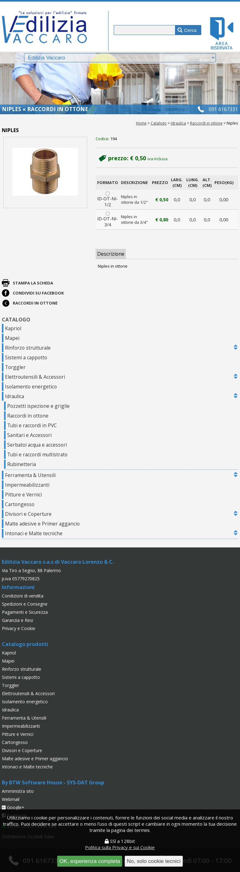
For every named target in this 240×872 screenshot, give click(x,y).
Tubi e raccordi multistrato (37, 454)
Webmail (10, 799)
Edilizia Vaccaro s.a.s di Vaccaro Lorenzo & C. (58, 561)
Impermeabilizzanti (27, 484)
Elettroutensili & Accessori (35, 376)
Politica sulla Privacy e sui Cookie (120, 847)
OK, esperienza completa (89, 861)
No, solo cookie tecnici (154, 861)
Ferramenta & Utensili (30, 475)
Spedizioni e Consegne (25, 604)
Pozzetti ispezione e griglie (38, 406)
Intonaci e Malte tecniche (33, 533)
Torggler (15, 367)
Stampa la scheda (33, 283)
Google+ (13, 807)
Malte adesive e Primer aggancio (42, 523)
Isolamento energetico (31, 386)
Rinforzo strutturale (28, 347)
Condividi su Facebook (38, 293)
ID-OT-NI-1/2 (107, 200)
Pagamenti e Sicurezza (25, 612)
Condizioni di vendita (22, 596)
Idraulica (178, 123)
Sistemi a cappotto (26, 357)
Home (141, 123)
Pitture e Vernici (23, 494)
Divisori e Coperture (28, 513)
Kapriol (13, 328)
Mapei (12, 338)
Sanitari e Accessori (29, 435)
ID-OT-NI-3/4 (107, 220)
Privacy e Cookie (18, 628)
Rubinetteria (21, 464)
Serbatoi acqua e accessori (37, 444)
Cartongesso (19, 504)
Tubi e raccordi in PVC (32, 425)
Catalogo (159, 123)
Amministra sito (18, 791)
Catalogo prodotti (25, 644)
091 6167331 (223, 109)
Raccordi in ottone (206, 123)
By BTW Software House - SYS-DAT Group (53, 782)
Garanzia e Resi (17, 620)
